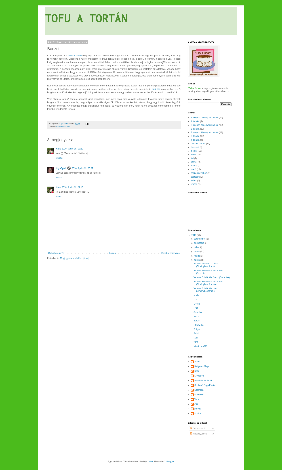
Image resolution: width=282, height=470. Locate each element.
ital (192, 158)
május (197, 256)
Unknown (198, 394)
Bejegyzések (197, 428)
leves (193, 165)
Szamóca (198, 312)
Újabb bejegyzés (56, 253)
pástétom (195, 177)
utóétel (194, 184)
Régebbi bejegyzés (170, 253)
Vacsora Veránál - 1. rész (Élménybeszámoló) (205, 264)
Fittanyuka (198, 325)
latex (150, 461)
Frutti (195, 308)
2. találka (195, 129)
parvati (197, 408)
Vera (195, 342)
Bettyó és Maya (201, 366)
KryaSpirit (61, 168)
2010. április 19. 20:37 (82, 168)
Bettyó (196, 329)
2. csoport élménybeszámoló (204, 125)
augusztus (199, 243)
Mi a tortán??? (200, 346)
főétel (193, 154)
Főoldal (112, 253)
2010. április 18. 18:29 (72, 148)
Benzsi (196, 320)
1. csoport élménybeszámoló (204, 117)
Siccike (196, 304)
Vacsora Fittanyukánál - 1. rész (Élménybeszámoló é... (208, 282)
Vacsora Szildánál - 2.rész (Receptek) (211, 277)
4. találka (195, 140)
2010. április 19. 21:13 (72, 187)
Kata (58, 148)
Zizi (195, 299)
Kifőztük (156, 89)
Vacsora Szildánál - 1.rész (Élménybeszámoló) (206, 289)
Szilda (196, 316)
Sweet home (75, 55)
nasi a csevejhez (199, 173)
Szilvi (196, 333)
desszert (195, 147)
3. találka (195, 136)
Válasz (59, 158)
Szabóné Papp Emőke (205, 385)
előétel (194, 151)
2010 (194, 235)
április (197, 260)
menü (193, 169)
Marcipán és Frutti (203, 380)
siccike (197, 413)
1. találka (195, 121)
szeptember (200, 239)
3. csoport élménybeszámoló (204, 132)
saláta (194, 180)
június (197, 251)
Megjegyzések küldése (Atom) (74, 258)
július (197, 247)
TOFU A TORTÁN (86, 17)
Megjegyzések (198, 433)
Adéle (196, 295)
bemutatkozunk (63, 127)
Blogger (170, 461)
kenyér (194, 162)
